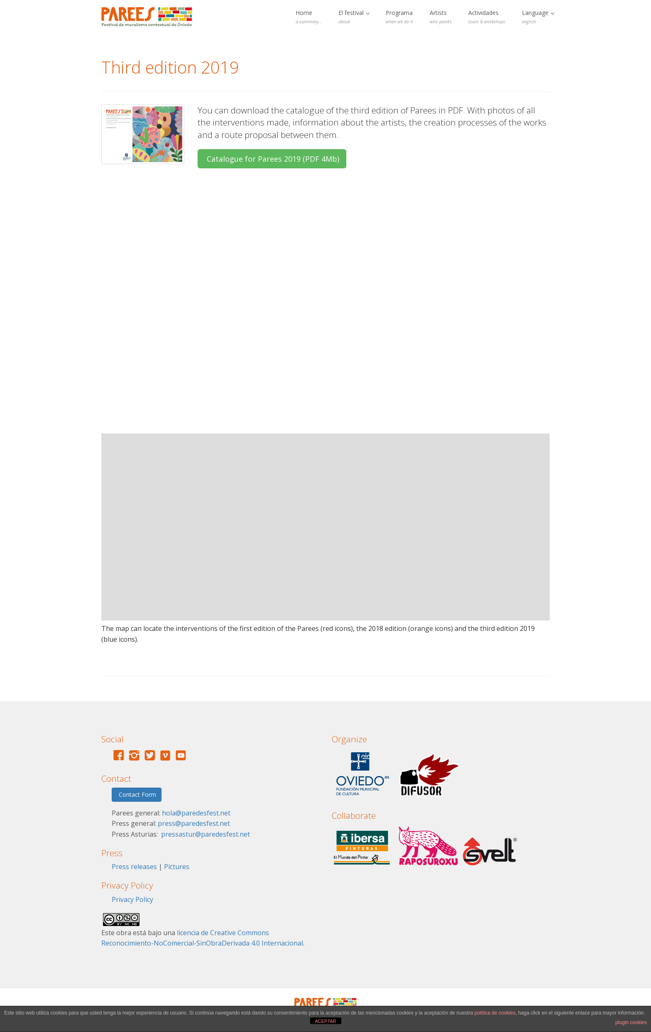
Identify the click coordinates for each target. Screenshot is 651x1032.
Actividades (486, 17)
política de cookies (495, 1013)
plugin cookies (631, 1022)
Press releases (134, 866)
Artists (441, 17)
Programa (399, 17)
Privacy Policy (132, 899)
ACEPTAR (325, 1021)
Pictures (176, 866)
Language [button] (538, 17)
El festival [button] (354, 17)
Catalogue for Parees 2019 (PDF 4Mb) (272, 159)
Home (309, 17)
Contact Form (136, 794)
